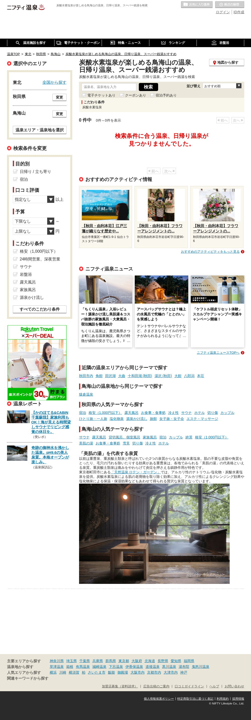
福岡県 (189, 661)
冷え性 (173, 413)
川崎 (62, 672)
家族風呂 (150, 437)
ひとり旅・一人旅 (93, 419)
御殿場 (122, 672)
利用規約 (223, 698)
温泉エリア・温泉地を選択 (40, 130)
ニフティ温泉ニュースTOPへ (218, 352)
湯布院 (184, 667)
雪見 (126, 443)
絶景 (189, 437)
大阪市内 (138, 672)
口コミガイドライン (189, 686)
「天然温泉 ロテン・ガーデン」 (136, 472)
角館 (99, 376)
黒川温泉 (169, 667)
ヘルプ (214, 686)
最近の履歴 (229, 4)
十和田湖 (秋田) (140, 376)
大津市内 (171, 672)
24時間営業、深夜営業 (40, 259)
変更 (59, 97)
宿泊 (82, 413)
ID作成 (239, 12)
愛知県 (176, 661)
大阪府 (137, 661)
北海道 (150, 661)
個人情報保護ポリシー (159, 698)
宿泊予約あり (166, 95)
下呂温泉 (116, 667)
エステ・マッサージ (202, 419)
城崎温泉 (99, 667)
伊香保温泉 (134, 667)
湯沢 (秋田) (163, 376)
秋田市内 (86, 376)
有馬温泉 (83, 667)
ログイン (223, 12)
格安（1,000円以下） (105, 413)
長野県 (163, 661)
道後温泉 (153, 667)
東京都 (123, 661)
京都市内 (154, 672)
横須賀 (74, 672)
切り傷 (212, 413)
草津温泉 (57, 667)
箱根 (69, 667)
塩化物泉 (117, 419)
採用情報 (238, 698)
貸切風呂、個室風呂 (124, 437)
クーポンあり (135, 95)
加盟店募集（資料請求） (120, 686)
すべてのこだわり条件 (40, 309)
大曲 (121, 376)
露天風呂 (131, 413)
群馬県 (110, 661)
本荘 (200, 376)
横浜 (53, 672)
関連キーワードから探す (27, 678)
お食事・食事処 (153, 413)
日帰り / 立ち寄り (35, 171)
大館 (177, 376)
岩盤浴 (26, 274)
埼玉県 (71, 661)
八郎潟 (189, 376)
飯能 (111, 672)
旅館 (153, 419)
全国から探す (54, 82)
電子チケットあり (101, 95)
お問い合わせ (234, 686)
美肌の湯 (86, 443)
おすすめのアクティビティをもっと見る (210, 251)
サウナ (186, 413)
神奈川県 (57, 661)
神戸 (183, 672)
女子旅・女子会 (171, 419)
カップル (227, 413)
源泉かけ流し (136, 419)
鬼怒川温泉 (200, 667)
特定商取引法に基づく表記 (195, 698)
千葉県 (84, 661)
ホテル (199, 413)
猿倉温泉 (86, 394)
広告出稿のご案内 (156, 686)
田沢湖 (110, 376)
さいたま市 (96, 672)
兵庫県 (97, 661)
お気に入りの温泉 (197, 4)
